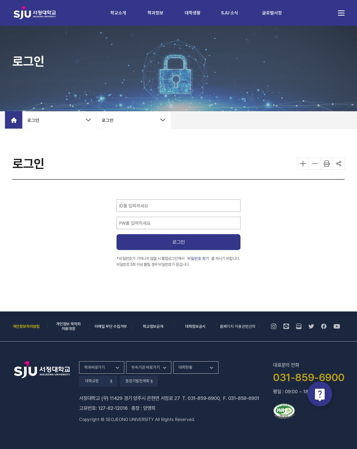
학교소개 (118, 12)
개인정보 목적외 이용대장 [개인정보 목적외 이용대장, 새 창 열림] (68, 326)
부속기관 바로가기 (145, 367)
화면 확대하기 (303, 163)
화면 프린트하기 (327, 163)
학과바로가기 (94, 367)
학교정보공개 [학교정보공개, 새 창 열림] (153, 326)
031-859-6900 (204, 398)
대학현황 (185, 367)
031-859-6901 (243, 398)
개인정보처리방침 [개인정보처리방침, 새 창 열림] (26, 326)
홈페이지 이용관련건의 (238, 326)
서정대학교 (34, 12)
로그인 (33, 120)
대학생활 (193, 12)
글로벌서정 (272, 12)
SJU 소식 (229, 12)
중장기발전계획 (138, 381)
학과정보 (155, 12)
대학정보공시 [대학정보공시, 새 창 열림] (195, 326)
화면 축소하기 (315, 163)
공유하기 (339, 163)
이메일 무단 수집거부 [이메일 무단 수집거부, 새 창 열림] (110, 326)
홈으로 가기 (13, 120)
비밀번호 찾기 (198, 258)
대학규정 (98, 381)
